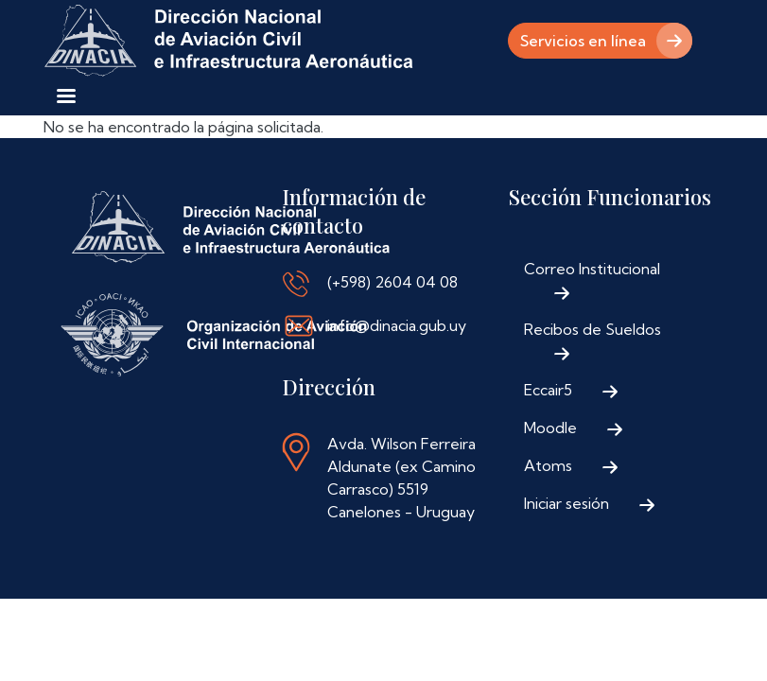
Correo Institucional (592, 268)
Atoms (548, 465)
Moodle (550, 427)
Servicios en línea (583, 40)
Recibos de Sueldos (592, 329)
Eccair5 (548, 389)
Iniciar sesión (566, 503)
